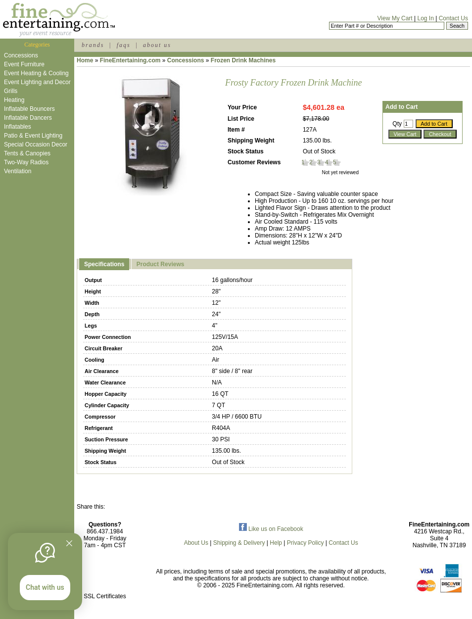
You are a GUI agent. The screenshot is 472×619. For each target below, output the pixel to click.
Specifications (104, 264)
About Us (196, 542)
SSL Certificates (105, 596)
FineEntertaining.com (130, 60)
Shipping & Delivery (239, 542)
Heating (14, 99)
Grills (10, 91)
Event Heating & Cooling (36, 73)
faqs (124, 45)
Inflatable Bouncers (29, 108)
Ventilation (17, 171)
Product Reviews (161, 264)
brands (93, 45)
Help (276, 542)
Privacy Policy (305, 542)
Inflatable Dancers (28, 117)
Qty (397, 123)
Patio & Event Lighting (33, 135)
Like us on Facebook (271, 528)
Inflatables (17, 126)
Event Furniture (24, 64)
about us (157, 45)
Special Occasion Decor (35, 144)
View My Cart (395, 18)
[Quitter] (69, 543)
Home (85, 60)
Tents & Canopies (27, 153)
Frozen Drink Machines (243, 60)
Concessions (21, 55)
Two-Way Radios (26, 162)
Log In (425, 18)
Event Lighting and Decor (37, 82)
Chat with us (45, 587)
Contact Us (453, 18)
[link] (105, 575)
